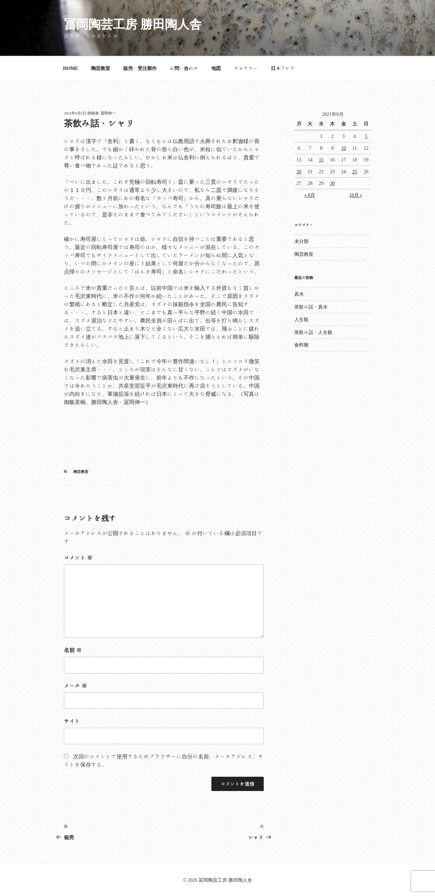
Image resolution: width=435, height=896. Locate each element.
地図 (216, 68)
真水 (299, 294)
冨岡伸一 (108, 113)
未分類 (301, 241)
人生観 (301, 319)
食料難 (301, 344)
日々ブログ (283, 68)
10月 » (356, 195)
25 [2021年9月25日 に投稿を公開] (354, 171)
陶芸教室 (100, 68)
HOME (70, 68)
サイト (72, 721)
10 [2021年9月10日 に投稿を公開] (343, 148)
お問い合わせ (184, 68)
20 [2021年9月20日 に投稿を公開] (299, 171)
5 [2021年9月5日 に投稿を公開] (366, 136)
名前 (73, 650)
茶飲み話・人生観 (313, 332)
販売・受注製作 (140, 68)
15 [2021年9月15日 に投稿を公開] (321, 159)
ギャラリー (246, 68)
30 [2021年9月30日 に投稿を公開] (332, 183)
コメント (78, 557)
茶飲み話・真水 (311, 306)
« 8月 (309, 195)
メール (75, 685)
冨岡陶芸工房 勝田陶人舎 (133, 24)
